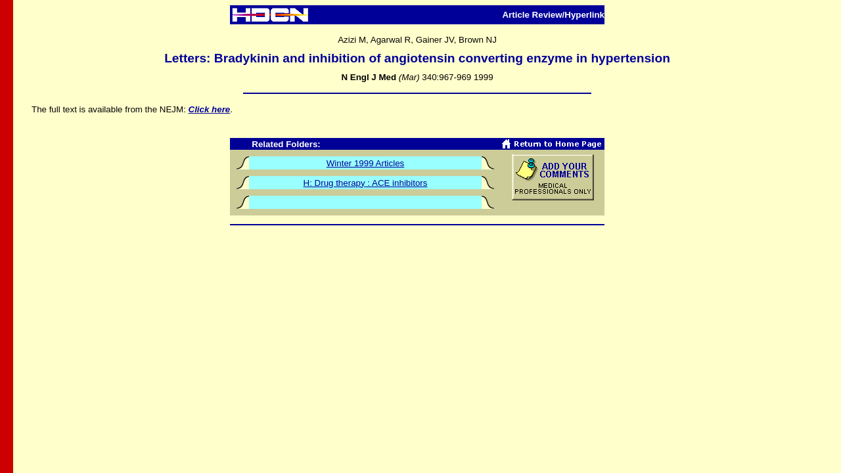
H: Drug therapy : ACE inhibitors (366, 183)
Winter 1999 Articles (366, 163)
